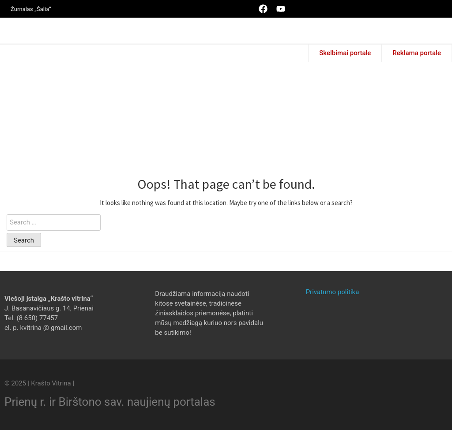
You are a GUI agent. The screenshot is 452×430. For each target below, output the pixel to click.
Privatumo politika (332, 292)
